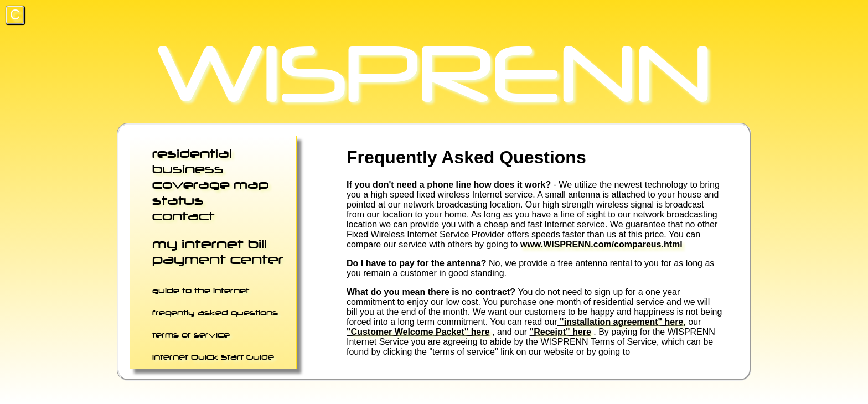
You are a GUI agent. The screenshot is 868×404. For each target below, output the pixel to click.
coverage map (210, 184)
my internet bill (209, 244)
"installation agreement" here (621, 322)
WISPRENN (434, 73)
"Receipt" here (560, 331)
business (188, 169)
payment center (217, 259)
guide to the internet (200, 291)
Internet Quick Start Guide (213, 357)
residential (192, 153)
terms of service (191, 335)
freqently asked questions (215, 313)
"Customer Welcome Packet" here (418, 331)
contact (183, 216)
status (178, 200)
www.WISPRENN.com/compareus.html (601, 244)
